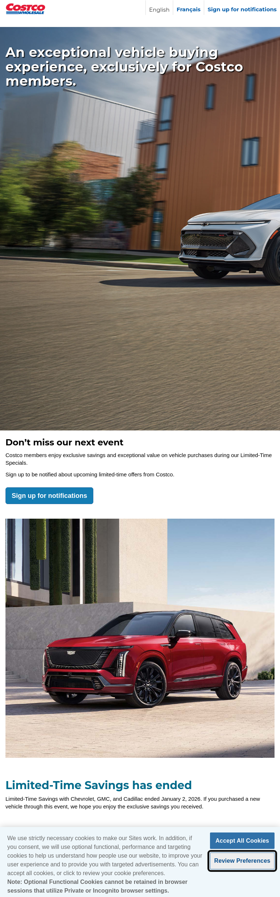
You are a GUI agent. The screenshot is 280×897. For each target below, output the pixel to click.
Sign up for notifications (49, 495)
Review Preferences (242, 862)
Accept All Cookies (242, 842)
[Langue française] (188, 7)
